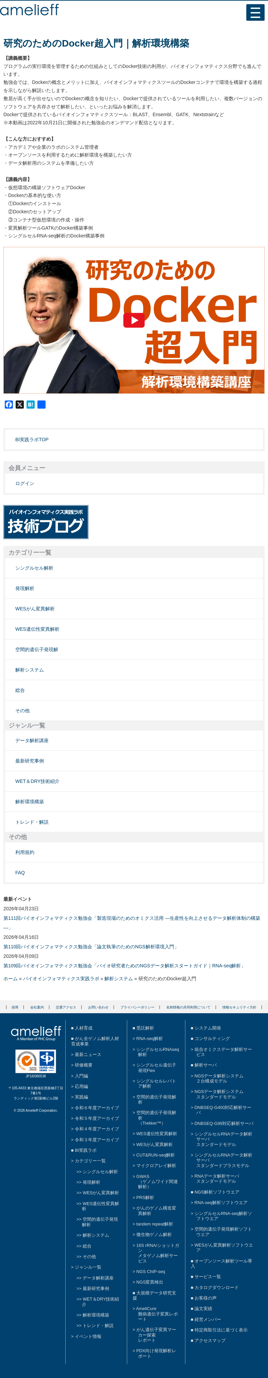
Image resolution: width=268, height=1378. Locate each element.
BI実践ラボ (86, 1150)
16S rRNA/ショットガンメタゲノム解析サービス (157, 1253)
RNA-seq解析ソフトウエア (221, 1202)
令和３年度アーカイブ (97, 1139)
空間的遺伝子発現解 (36, 649)
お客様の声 (206, 1298)
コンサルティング (212, 1038)
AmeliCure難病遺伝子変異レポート (157, 1314)
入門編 (81, 1075)
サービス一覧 (208, 1276)
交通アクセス (66, 1007)
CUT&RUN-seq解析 (155, 1155)
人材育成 (84, 1028)
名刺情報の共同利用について (188, 1007)
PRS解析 (145, 1197)
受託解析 (145, 1028)
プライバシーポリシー (137, 1007)
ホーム (10, 978)
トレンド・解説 (32, 822)
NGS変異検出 (150, 1282)
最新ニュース (88, 1054)
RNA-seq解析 (149, 1038)
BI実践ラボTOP (32, 439)
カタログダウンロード (217, 1287)
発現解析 (24, 588)
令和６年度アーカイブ (97, 1107)
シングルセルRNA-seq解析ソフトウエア (223, 1216)
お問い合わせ (98, 1007)
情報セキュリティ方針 (239, 1007)
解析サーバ (206, 1065)
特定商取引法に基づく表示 (221, 1329)
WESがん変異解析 (35, 608)
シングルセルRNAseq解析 (157, 1052)
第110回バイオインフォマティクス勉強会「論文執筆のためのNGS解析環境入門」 (91, 946)
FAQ (20, 872)
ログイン (24, 483)
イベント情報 (88, 1336)
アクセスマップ (210, 1340)
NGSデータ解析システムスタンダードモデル (219, 1094)
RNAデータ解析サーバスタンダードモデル (217, 1179)
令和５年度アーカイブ (97, 1118)
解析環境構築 (29, 801)
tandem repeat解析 (154, 1224)
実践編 (81, 1096)
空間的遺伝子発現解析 (156, 1099)
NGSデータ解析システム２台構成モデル (219, 1078)
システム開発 (208, 1028)
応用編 (81, 1086)
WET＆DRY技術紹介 (37, 781)
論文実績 (203, 1308)
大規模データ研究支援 (154, 1295)
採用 (15, 1007)
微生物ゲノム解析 (154, 1234)
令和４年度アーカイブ (97, 1128)
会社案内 (37, 1007)
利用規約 (24, 852)
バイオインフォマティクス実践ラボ (61, 978)
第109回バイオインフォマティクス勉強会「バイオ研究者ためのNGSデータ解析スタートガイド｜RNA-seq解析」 (124, 965)
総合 (20, 690)
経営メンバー (208, 1319)
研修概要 (84, 1065)
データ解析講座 (32, 740)
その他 (22, 710)
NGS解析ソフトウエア (217, 1192)
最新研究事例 (29, 761)
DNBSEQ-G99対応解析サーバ (224, 1123)
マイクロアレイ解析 (156, 1165)
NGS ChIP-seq (150, 1271)
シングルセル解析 (34, 568)
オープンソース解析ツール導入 (221, 1263)
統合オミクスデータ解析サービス (223, 1052)
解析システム (29, 670)
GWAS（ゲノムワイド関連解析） (157, 1181)
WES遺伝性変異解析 (37, 629)
